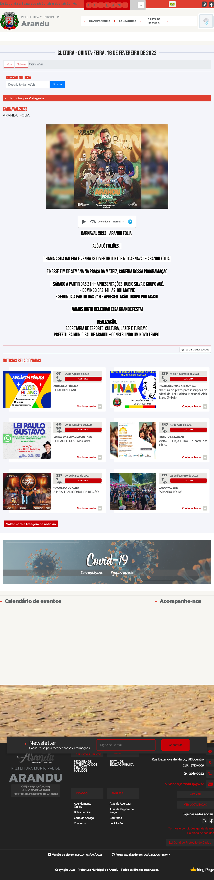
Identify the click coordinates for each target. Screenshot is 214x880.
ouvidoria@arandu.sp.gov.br (184, 784)
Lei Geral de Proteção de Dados (190, 842)
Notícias (21, 64)
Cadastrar (175, 745)
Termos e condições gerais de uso (191, 828)
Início (9, 64)
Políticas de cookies (200, 833)
